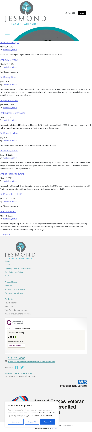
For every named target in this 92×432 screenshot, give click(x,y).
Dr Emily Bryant (8, 59)
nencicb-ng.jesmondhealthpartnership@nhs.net (31, 361)
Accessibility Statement (15, 289)
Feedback (9, 306)
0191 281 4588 (16, 358)
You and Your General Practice (18, 314)
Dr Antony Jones (9, 150)
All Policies (9, 276)
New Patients (11, 302)
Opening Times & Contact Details (19, 268)
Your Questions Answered (16, 310)
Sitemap (8, 285)
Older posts (5, 234)
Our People (9, 265)
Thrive (54, 428)
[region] (32, 414)
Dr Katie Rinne (8, 211)
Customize (16, 422)
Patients (9, 299)
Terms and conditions (14, 293)
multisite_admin (10, 49)
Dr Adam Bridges (9, 42)
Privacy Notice (11, 282)
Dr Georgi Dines (8, 77)
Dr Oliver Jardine (9, 133)
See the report (15, 346)
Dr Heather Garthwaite (12, 112)
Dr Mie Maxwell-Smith (12, 173)
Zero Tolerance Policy (14, 272)
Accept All (48, 422)
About (7, 261)
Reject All (32, 422)
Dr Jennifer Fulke (9, 100)
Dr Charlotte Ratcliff (11, 194)
